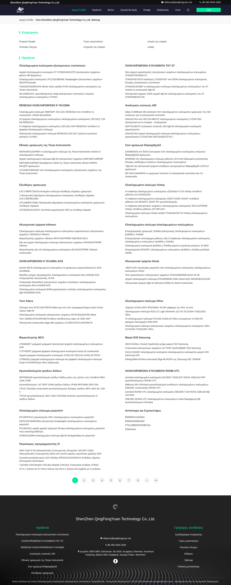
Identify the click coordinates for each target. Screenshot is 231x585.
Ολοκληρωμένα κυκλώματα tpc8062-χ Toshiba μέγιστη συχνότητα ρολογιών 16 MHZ (167, 245)
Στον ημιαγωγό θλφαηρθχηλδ (143, 145)
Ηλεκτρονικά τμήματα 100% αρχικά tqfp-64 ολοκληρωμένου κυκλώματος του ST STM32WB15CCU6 (164, 95)
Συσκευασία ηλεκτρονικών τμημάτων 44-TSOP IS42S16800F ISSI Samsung (163, 348)
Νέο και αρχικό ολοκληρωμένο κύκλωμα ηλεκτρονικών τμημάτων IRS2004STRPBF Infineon (60, 244)
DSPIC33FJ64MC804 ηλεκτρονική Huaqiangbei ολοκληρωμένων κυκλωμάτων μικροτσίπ (58, 423)
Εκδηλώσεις (163, 10)
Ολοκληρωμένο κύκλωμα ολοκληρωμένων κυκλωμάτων (159, 224)
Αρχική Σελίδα (79, 10)
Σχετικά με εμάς (128, 10)
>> (155, 480)
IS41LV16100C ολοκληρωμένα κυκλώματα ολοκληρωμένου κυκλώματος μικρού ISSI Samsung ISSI (167, 354)
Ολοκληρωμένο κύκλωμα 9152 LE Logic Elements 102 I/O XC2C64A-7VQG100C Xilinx (165, 313)
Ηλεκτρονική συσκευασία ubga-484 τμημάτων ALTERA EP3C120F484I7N (55, 322)
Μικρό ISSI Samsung (137, 337)
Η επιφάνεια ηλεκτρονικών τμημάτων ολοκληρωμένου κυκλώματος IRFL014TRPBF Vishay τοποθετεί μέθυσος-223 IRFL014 (166, 207)
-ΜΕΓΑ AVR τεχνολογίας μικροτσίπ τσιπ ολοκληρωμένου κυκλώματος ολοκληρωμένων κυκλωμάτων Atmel (168, 269)
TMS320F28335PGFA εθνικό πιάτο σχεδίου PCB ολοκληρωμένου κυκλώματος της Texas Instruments (60, 88)
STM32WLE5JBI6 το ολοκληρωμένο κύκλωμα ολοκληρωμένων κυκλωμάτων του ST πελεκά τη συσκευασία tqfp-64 (166, 88)
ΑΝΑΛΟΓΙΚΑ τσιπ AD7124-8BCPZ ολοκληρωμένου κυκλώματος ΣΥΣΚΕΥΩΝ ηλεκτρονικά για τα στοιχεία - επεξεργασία (163, 121)
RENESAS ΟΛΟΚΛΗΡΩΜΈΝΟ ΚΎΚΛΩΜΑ (44, 105)
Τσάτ (208, 10)
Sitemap (188, 560)
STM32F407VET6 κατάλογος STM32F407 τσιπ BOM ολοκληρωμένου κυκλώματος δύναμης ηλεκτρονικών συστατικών (166, 81)
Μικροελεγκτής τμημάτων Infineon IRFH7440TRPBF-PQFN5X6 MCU (53, 238)
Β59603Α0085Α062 (135, 421)
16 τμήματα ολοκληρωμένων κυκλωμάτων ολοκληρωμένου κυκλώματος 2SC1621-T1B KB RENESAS (62, 121)
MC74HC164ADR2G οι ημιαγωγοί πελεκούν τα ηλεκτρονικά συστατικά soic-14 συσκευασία (164, 175)
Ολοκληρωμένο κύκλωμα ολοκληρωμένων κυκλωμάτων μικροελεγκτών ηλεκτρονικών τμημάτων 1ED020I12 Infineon (61, 233)
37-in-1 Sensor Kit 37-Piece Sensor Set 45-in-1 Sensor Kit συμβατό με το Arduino (59, 469)
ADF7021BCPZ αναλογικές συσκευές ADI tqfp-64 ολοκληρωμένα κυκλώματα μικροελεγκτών (163, 128)
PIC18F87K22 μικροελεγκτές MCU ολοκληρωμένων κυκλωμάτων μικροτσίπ (56, 417)
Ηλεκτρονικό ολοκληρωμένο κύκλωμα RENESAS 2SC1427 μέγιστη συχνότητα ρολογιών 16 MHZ (58, 135)
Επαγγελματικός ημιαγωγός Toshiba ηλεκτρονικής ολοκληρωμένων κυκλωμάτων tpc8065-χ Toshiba (165, 233)
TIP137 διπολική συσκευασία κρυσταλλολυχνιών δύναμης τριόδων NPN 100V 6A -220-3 (62, 390)
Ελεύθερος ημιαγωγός (32, 185)
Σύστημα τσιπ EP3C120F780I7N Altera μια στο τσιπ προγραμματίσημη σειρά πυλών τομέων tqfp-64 (61, 309)
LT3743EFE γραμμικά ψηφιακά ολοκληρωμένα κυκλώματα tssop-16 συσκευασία (59, 351)
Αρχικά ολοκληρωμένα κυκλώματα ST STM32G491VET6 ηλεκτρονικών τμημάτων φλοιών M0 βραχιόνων (59, 74)
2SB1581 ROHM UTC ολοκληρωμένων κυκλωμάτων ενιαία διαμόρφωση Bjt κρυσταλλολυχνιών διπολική (162, 401)
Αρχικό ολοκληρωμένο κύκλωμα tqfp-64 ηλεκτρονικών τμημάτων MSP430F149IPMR (61, 159)
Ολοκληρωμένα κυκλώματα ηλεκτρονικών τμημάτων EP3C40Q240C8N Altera (57, 314)
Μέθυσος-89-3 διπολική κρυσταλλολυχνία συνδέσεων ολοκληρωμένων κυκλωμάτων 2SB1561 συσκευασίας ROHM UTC (166, 386)
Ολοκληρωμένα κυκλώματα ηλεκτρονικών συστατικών (52, 65)
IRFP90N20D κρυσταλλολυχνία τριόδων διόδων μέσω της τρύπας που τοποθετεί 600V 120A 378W (62, 379)
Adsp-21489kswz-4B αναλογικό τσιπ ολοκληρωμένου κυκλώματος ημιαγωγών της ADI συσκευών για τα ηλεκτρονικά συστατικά (168, 113)
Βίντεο (111, 10)
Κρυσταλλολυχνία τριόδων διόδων (40, 371)
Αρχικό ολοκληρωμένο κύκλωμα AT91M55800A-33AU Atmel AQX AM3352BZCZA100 (167, 279)
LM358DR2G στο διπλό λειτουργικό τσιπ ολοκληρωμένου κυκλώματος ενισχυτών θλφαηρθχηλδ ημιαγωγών (165, 153)
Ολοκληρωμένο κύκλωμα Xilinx (144, 301)
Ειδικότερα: (130, 429)
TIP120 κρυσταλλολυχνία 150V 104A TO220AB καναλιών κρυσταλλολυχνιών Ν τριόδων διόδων (58, 397)
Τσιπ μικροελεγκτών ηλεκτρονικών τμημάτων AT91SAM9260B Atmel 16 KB (162, 275)
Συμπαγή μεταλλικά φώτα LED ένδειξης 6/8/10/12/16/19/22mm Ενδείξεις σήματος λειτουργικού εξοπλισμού (59, 459)
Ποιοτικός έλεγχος (28, 47)
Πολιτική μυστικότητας (189, 566)
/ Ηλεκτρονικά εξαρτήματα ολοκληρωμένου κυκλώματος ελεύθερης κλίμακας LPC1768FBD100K (56, 197)
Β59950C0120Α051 (135, 417)
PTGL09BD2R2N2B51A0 (137, 425)
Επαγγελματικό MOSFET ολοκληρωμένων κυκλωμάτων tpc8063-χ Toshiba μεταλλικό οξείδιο (167, 251)
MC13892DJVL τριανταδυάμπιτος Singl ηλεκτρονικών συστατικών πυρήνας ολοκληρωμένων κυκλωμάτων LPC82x (56, 95)
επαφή (146, 10)
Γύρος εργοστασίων (93, 41)
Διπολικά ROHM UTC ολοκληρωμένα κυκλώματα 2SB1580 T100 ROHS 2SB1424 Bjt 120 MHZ (167, 393)
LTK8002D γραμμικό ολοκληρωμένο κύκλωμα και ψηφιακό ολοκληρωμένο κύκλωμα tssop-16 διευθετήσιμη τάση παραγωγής (60, 361)
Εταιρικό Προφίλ (27, 41)
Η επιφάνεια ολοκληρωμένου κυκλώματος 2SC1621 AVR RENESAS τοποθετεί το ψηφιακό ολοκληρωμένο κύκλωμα (59, 128)
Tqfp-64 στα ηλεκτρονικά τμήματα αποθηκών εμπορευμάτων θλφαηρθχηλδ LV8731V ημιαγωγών (167, 168)
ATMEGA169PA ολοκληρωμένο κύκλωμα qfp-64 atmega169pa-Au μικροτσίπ (57, 435)
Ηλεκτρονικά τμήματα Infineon (37, 224)
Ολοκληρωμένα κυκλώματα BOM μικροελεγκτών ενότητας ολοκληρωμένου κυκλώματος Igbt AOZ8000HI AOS (62, 291)
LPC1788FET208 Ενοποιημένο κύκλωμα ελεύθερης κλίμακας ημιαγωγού (55, 191)
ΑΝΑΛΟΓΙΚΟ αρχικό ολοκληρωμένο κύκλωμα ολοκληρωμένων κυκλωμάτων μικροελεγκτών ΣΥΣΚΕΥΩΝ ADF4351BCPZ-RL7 (162, 135)
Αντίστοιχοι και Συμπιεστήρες (143, 410)
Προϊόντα (96, 10)
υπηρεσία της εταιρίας (94, 47)
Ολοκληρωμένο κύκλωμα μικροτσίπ (41, 410)
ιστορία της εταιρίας (157, 41)
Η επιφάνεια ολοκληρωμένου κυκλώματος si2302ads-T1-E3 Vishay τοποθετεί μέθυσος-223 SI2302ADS (163, 193)
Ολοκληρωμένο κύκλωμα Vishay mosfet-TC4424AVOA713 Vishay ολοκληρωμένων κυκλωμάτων (166, 215)
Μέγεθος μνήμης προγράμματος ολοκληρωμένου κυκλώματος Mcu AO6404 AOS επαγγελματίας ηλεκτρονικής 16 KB (59, 276)
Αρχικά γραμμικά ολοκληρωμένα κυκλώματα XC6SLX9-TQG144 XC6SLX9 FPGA (59, 355)
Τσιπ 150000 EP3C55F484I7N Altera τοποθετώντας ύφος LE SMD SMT (55, 318)
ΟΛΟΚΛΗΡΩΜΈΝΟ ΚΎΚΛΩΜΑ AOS (41, 261)
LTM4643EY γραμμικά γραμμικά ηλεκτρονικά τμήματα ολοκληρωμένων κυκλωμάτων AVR (61, 346)
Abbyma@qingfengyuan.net (177, 2)
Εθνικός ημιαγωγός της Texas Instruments (45, 145)
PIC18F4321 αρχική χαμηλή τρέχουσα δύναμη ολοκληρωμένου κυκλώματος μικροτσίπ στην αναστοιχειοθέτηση (62, 430)
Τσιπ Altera (26, 301)
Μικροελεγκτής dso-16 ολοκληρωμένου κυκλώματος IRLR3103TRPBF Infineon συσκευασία (58, 251)
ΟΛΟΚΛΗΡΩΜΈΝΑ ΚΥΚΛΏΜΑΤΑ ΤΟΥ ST (150, 65)
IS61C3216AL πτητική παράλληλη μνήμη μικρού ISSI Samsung (156, 344)
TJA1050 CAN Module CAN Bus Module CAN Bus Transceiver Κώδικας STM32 (58, 465)
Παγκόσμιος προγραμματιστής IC (39, 444)
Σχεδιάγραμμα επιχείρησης (188, 534)
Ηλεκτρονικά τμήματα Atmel (142, 261)
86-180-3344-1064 (210, 2)
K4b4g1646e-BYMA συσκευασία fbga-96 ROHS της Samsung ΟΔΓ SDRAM (162, 359)
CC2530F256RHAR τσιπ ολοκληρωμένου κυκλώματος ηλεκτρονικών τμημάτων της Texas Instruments (60, 172)
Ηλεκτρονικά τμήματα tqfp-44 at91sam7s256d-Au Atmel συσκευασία (159, 283)
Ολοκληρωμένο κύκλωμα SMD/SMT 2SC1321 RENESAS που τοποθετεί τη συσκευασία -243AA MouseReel (56, 113)
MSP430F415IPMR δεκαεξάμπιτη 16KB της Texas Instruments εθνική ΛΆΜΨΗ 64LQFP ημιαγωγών (58, 164)
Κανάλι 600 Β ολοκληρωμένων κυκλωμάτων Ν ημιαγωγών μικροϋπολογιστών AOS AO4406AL (60, 269)
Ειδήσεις (188, 553)
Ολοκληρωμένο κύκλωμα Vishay (145, 185)
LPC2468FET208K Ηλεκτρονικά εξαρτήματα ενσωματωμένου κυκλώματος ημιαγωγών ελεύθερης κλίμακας (62, 204)
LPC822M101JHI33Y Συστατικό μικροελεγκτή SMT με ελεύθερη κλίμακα (55, 210)
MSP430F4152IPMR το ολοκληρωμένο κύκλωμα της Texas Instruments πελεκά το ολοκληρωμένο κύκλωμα (60, 153)
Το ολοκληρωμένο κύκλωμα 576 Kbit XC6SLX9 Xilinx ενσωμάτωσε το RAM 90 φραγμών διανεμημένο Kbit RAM (164, 320)
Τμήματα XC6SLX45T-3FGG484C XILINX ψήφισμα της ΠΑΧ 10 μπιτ (159, 307)
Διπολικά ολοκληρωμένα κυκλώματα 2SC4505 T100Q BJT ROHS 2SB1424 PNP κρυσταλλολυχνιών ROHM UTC (165, 379)
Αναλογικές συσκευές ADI (140, 105)
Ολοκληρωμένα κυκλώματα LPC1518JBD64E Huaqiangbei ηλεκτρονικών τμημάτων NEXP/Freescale (60, 81)
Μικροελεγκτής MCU (31, 337)
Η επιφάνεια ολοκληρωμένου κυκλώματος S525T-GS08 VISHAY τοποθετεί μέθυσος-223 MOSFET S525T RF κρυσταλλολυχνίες (162, 200)
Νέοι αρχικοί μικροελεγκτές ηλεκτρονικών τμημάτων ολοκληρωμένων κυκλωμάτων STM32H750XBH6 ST (165, 74)
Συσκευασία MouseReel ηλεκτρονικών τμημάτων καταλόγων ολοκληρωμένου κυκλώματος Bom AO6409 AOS (57, 284)
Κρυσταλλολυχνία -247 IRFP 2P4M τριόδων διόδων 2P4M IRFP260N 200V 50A (58, 384)
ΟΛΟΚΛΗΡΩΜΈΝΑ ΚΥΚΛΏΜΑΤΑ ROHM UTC (152, 371)
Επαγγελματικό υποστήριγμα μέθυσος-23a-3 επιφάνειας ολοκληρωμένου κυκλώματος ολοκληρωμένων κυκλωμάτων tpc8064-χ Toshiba (167, 240)
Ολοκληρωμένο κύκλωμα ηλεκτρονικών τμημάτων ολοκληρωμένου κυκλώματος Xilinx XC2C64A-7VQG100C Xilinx (167, 327)
